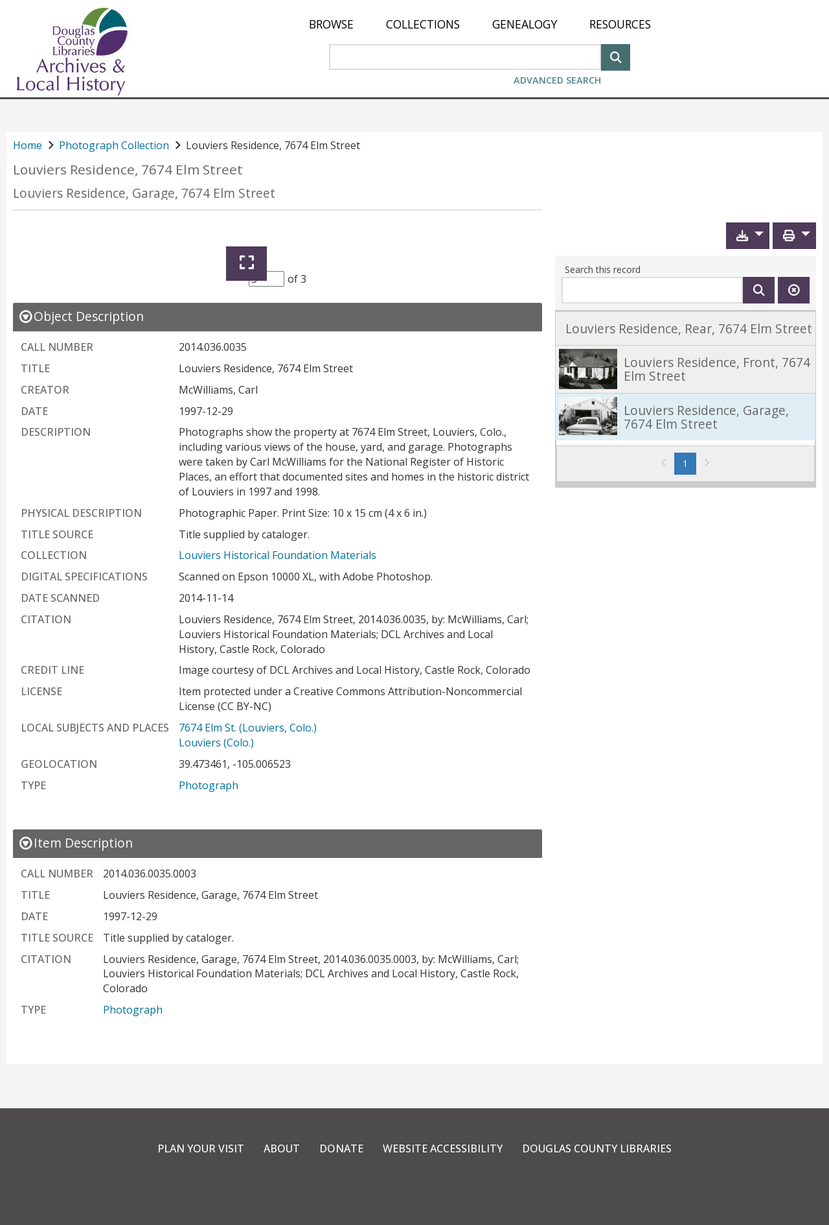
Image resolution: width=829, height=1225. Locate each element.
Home (27, 145)
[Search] (615, 56)
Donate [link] (341, 1148)
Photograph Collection (114, 145)
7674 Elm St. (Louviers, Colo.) (248, 727)
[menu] (480, 24)
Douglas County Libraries (597, 1148)
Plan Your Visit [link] (200, 1148)
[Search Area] (465, 57)
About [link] (282, 1148)
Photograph (208, 785)
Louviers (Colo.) (216, 742)
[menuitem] (331, 24)
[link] (685, 328)
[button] (747, 235)
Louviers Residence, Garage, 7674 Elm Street (144, 193)
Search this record (603, 269)
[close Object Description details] (81, 316)
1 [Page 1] (689, 463)
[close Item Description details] (75, 843)
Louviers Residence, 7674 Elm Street (128, 169)
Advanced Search (557, 80)
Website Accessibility (443, 1148)
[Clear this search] (794, 290)
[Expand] (246, 263)
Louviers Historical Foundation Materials (277, 555)
